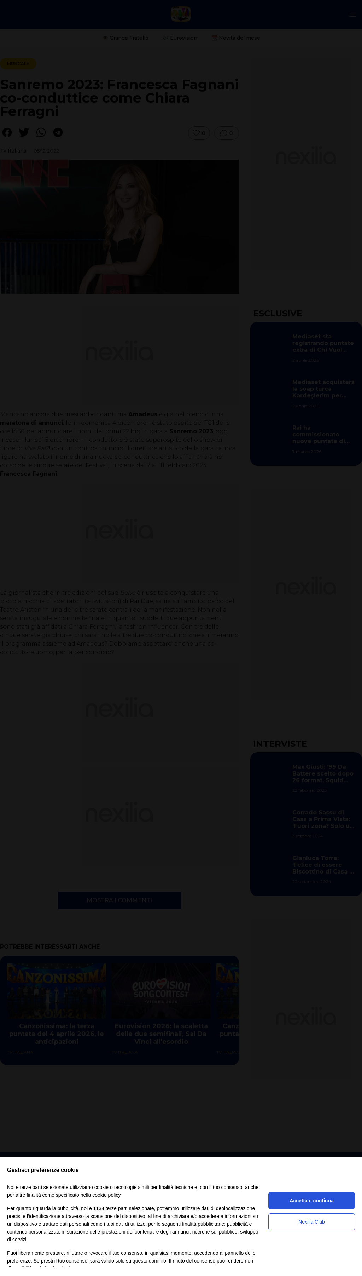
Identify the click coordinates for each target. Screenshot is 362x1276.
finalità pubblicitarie (203, 1224)
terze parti (117, 1208)
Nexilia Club (311, 1222)
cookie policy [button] (106, 1195)
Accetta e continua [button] (311, 1200)
